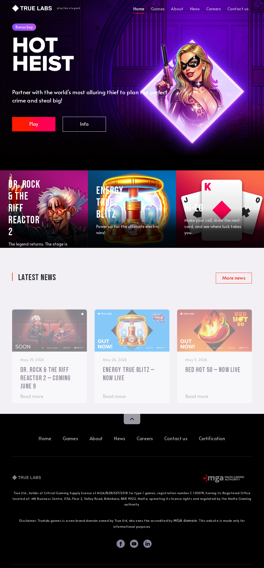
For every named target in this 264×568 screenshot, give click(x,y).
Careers (213, 8)
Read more (31, 408)
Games (157, 8)
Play (33, 124)
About (177, 8)
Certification (212, 438)
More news (233, 277)
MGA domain (185, 520)
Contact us (238, 8)
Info (84, 124)
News (195, 8)
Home (138, 8)
